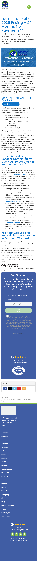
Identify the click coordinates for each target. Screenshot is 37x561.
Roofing (4, 458)
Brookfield (5, 473)
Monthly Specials (7, 505)
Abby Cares (5, 516)
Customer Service (8, 440)
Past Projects (6, 513)
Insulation (4, 465)
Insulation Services (12, 222)
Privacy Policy (15, 538)
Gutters (4, 462)
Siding (3, 451)
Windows (4, 447)
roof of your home (20, 174)
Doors (3, 454)
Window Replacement (13, 201)
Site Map (23, 538)
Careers (4, 509)
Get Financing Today (11, 104)
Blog (3, 502)
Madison (4, 484)
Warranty (4, 433)
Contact (4, 429)
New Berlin (5, 476)
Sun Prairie (5, 487)
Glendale (4, 480)
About (3, 498)
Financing (4, 436)
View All (4, 491)
